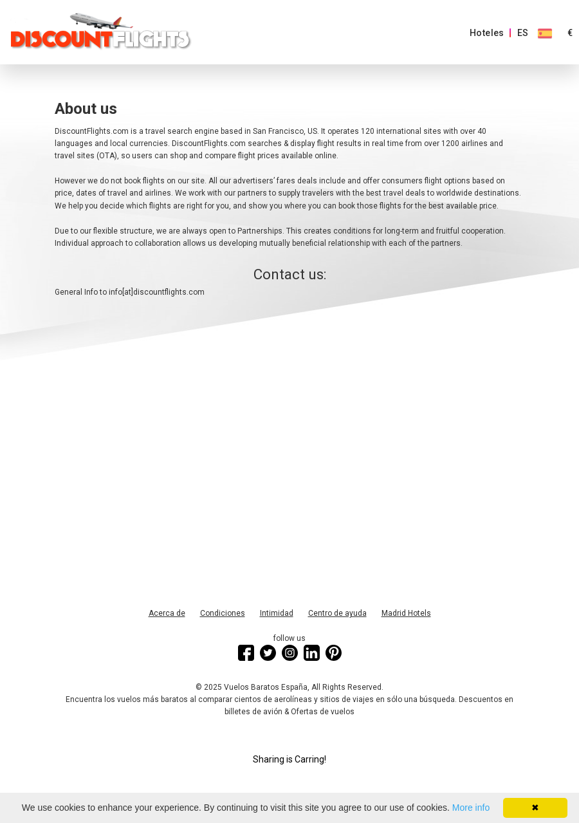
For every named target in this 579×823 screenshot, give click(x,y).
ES (523, 33)
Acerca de (167, 613)
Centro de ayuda (337, 613)
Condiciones (222, 613)
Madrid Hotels (406, 613)
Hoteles (487, 33)
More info (471, 807)
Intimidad (276, 613)
